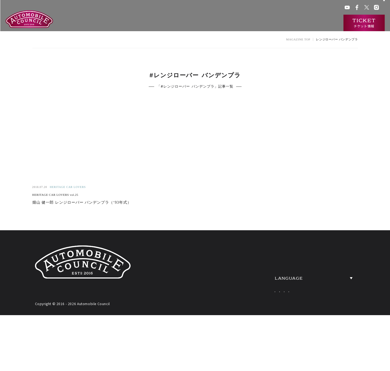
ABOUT (246, 253)
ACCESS (330, 286)
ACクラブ (267, 8)
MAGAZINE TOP (298, 39)
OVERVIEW (335, 269)
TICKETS (249, 302)
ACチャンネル (289, 8)
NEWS (326, 253)
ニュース (295, 23)
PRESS (327, 302)
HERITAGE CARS (264, 286)
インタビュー (323, 23)
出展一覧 (227, 23)
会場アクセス (245, 8)
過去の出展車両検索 (261, 23)
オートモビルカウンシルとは (161, 23)
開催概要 (203, 23)
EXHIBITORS (256, 269)
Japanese (272, 321)
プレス (310, 8)
